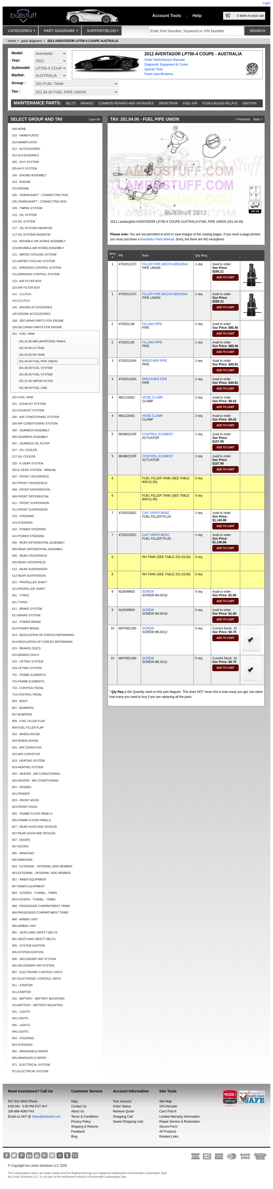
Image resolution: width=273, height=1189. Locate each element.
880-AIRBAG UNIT (24, 925)
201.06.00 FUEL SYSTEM (35, 374)
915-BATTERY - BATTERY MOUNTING (37, 1005)
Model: (17, 53)
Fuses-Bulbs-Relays (220, 103)
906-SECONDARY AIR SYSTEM (33, 965)
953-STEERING (22, 1044)
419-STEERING (22, 522)
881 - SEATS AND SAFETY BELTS (34, 932)
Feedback (78, 1131)
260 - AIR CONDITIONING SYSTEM (35, 416)
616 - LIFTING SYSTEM (27, 661)
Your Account (122, 1101)
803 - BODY (20, 701)
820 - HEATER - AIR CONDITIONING (36, 773)
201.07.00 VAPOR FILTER (36, 381)
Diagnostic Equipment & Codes (166, 64)
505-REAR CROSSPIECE (29, 562)
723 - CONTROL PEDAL (28, 687)
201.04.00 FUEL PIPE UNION (38, 361)
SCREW (148, 591)
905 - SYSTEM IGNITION (28, 945)
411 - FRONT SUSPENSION (30, 503)
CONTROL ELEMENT (157, 434)
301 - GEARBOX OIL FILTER (31, 443)
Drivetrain (168, 103)
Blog (74, 1136)
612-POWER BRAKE (25, 628)
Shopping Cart (123, 1116)
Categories (21, 32)
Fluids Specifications (158, 74)
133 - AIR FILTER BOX (26, 281)
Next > (257, 119)
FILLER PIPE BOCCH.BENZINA (165, 264)
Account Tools (166, 15)
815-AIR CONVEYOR (26, 754)
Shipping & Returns (84, 1126)
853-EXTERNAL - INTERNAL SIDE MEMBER (41, 872)
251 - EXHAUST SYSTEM (29, 403)
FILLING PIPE (152, 324)
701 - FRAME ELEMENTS (29, 674)
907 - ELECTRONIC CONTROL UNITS (37, 972)
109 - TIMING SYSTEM (27, 208)
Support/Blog (103, 32)
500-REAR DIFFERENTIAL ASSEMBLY (37, 549)
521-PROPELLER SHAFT (28, 588)
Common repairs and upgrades (126, 103)
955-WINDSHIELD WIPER (29, 1057)
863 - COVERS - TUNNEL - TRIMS (34, 892)
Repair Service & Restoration (179, 1121)
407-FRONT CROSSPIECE (30, 483)
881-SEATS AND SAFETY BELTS (34, 939)
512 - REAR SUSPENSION (29, 569)
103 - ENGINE (21, 181)
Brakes (87, 103)
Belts (71, 103)
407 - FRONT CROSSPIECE (30, 476)
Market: (18, 75)
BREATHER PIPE (154, 361)
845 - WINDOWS (23, 853)
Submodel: (21, 68)
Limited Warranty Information (179, 1116)
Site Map (165, 1101)
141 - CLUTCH (21, 294)
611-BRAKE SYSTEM (26, 615)
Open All (94, 119)
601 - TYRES (20, 595)
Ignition (249, 103)
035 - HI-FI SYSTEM (25, 161)
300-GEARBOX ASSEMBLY (30, 436)
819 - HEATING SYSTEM (28, 760)
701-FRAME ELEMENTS (28, 681)
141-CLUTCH (21, 300)
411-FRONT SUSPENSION (30, 509)
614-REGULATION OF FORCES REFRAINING (42, 641)
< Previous (242, 119)
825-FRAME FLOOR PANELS (31, 820)
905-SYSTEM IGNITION (27, 952)
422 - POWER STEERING (29, 529)
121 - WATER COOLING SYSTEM (34, 254)
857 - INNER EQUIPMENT (29, 879)
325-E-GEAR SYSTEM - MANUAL (34, 469)
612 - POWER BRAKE (26, 621)
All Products (167, 1131)
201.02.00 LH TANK (31, 347)
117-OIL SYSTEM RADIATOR (31, 234)
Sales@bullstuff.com (46, 1116)
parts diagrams (31, 41)
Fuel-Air (190, 103)
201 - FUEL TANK (23, 333)
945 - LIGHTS (21, 1025)
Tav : (16, 91)
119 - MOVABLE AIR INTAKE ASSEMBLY (39, 241)
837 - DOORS (21, 839)
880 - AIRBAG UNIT (25, 919)
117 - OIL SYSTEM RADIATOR (32, 228)
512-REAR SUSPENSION (29, 575)
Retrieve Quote (123, 1111)
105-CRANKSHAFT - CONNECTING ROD (39, 201)
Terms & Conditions (84, 1116)
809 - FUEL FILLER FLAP (28, 721)
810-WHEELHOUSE (25, 740)
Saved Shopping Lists (128, 1121)
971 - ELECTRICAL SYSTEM (31, 1064)
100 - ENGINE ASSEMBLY (29, 175)
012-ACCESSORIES (25, 155)
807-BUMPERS (22, 714)
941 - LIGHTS (21, 1011)
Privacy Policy (81, 1121)
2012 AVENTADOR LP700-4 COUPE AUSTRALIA (82, 41)
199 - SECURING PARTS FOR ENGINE (38, 320)
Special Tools (153, 69)
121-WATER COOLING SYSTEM (33, 261)
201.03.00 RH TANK (32, 354)
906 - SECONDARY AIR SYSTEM (34, 958)
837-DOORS (20, 846)
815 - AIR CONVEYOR (26, 747)
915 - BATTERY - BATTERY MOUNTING (38, 998)
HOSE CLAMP (152, 397)
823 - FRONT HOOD (25, 800)
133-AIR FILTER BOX (26, 287)
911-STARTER (21, 992)
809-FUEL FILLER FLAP (28, 727)
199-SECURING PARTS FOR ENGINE (37, 327)
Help (197, 15)
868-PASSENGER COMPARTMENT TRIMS (40, 912)
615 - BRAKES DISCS (26, 648)
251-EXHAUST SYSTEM (28, 410)
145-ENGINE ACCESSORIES (31, 313)
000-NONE (19, 128)
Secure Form (168, 1126)
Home (12, 41)
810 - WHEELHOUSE (26, 734)
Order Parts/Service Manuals (164, 60)
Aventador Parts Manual (157, 239)
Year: (16, 60)
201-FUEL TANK (22, 397)
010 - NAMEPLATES (25, 135)
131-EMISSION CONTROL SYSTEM (36, 274)
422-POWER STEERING (28, 536)
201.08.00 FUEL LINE (33, 387)
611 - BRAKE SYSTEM (27, 608)
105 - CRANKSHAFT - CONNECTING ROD (40, 195)
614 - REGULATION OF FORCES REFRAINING (43, 634)
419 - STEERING (23, 516)
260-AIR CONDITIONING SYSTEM (34, 423)
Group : (19, 83)
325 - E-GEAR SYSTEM (27, 463)
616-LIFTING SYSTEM (26, 668)
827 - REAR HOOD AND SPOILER (34, 826)
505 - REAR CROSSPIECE (29, 555)
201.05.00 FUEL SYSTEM (35, 367)
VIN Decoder (168, 1106)
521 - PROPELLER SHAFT (29, 582)
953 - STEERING (23, 1038)
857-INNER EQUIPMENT (28, 886)
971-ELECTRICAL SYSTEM (30, 1071)
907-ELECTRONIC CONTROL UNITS (36, 978)
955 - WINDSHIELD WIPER (30, 1051)
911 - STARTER (22, 985)
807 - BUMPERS (23, 707)
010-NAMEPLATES (24, 142)
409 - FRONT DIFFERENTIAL (31, 489)
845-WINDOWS (22, 859)
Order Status (122, 1106)
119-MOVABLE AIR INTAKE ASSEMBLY (38, 248)
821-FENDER (21, 793)
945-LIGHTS (20, 1031)
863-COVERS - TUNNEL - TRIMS (33, 899)
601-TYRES (20, 602)
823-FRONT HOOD (24, 806)
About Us (77, 1111)
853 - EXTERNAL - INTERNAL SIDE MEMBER (42, 866)
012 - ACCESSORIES (26, 148)
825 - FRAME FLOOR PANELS (32, 813)
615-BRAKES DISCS (25, 654)
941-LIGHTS (20, 1018)
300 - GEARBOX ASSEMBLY (31, 430)
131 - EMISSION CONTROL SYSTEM (36, 267)
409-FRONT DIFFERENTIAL (30, 496)
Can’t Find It (167, 1111)
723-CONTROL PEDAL (27, 694)
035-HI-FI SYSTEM (24, 168)
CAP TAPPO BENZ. (156, 513)
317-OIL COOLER (23, 456)
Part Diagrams (61, 32)
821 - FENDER (21, 787)
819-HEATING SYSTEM (27, 767)
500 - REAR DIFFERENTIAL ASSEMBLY (38, 542)
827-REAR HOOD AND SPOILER (33, 833)
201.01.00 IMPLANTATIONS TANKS (42, 341)
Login (266, 3)
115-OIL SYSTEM (23, 221)
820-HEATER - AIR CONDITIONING (35, 780)
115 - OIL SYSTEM (24, 214)
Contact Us (79, 1106)
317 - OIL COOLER (24, 450)
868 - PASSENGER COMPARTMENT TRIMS (41, 905)
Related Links (168, 1136)
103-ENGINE (20, 188)
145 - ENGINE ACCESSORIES (32, 307)
